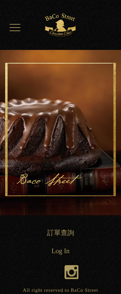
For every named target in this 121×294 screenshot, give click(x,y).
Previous (9, 135)
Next (111, 135)
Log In (60, 250)
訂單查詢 (60, 232)
